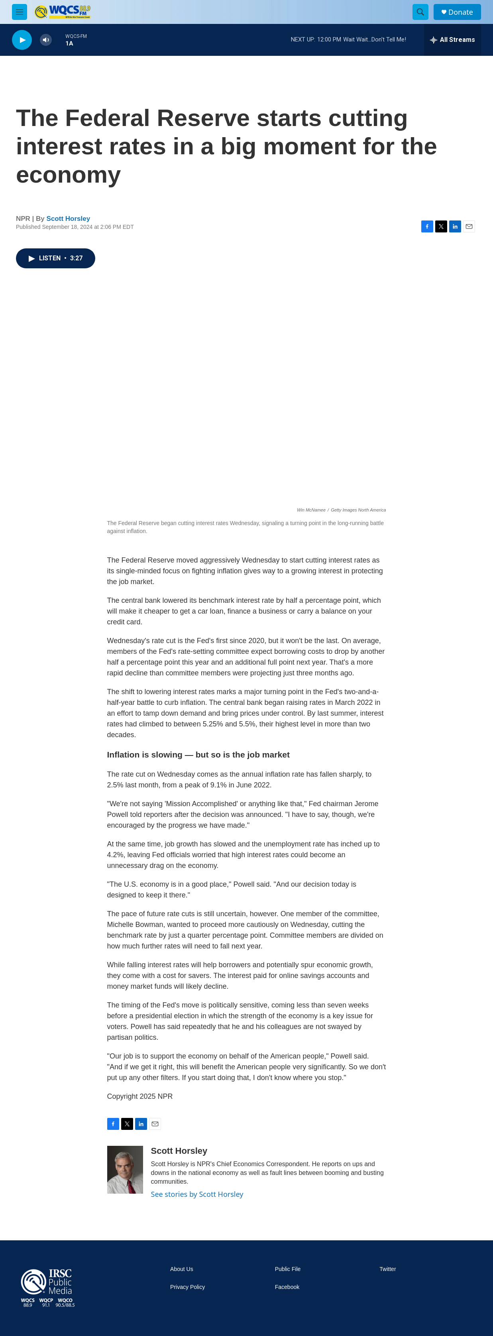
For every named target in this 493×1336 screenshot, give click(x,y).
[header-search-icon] (420, 12)
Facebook (287, 1287)
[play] (22, 40)
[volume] (46, 40)
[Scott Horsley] (125, 1170)
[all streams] (452, 40)
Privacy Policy (187, 1287)
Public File (288, 1269)
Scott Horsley (68, 218)
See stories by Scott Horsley (197, 1194)
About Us (181, 1269)
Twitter (387, 1269)
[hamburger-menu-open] (19, 12)
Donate (460, 12)
